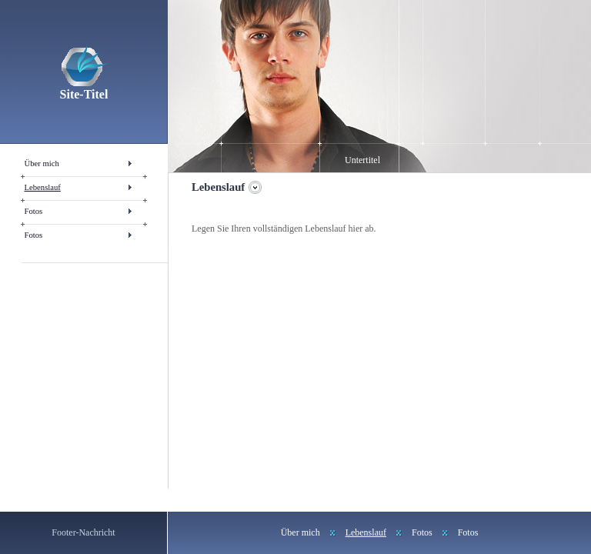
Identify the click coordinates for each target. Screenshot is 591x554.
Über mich (42, 163)
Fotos (34, 211)
